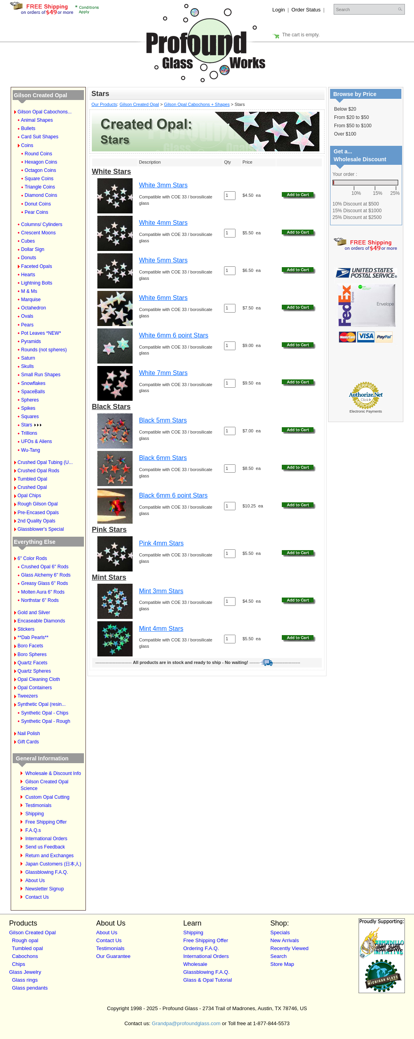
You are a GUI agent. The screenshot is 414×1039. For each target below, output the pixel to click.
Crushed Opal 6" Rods (44, 566)
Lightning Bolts (36, 283)
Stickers (25, 629)
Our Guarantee (113, 956)
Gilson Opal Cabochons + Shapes (197, 104)
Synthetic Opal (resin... (41, 704)
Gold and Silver (33, 612)
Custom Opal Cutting (47, 797)
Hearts (28, 274)
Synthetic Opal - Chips (44, 713)
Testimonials (38, 805)
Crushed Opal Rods (38, 470)
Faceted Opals (36, 266)
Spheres (30, 400)
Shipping (34, 813)
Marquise (30, 299)
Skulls (27, 366)
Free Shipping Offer (46, 822)
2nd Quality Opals (36, 521)
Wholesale (195, 964)
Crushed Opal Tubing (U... (44, 462)
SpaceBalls (33, 391)
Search (278, 956)
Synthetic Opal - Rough (45, 721)
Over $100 (345, 134)
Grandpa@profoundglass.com (186, 1023)
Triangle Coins (40, 187)
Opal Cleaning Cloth (38, 679)
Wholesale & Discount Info (53, 773)
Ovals (27, 316)
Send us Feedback (45, 847)
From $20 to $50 (351, 117)
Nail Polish (28, 733)
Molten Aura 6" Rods (43, 592)
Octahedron (33, 308)
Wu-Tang (30, 450)
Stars (31, 425)
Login (278, 10)
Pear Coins (36, 212)
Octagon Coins (40, 170)
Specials (280, 932)
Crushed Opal (32, 487)
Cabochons (25, 956)
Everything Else (34, 542)
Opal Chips (29, 495)
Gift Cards (28, 742)
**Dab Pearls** (32, 637)
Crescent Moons (38, 233)
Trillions (29, 433)
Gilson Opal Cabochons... (44, 112)
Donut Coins (38, 204)
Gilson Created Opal (40, 95)
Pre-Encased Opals (38, 512)
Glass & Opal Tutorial (207, 980)
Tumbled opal (27, 948)
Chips (18, 964)
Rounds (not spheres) (43, 350)
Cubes (28, 241)
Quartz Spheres (34, 671)
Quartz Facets (32, 663)
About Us (35, 880)
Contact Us (37, 897)
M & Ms (29, 291)
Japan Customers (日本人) (53, 864)
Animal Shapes (37, 120)
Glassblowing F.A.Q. (46, 872)
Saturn (28, 358)
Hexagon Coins (41, 162)
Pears (27, 325)
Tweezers (27, 696)
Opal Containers (34, 687)
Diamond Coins (41, 195)
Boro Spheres (31, 654)
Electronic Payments (365, 411)
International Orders (46, 838)
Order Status (306, 10)
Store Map (282, 964)
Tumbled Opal (32, 479)
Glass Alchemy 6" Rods (45, 575)
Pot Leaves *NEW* (41, 333)
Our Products (104, 104)
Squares (30, 416)
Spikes (28, 408)
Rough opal (25, 940)
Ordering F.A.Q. (201, 948)
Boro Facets (30, 646)
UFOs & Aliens (36, 441)
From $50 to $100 (353, 125)
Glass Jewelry (25, 972)
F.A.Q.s (33, 830)
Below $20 (345, 109)
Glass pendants (29, 988)
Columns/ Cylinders (41, 224)
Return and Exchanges (49, 855)
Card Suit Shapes (39, 137)
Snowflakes (33, 383)
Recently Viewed (289, 948)
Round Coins (38, 154)
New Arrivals (284, 940)
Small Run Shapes (40, 374)
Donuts (28, 257)
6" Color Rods (32, 558)
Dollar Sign (32, 249)
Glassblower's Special (40, 529)
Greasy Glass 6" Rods (44, 583)
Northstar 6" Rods (40, 600)
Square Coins (39, 178)
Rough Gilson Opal (37, 504)
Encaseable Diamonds (41, 621)
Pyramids (31, 341)
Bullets (28, 128)
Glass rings (25, 980)
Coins (27, 145)
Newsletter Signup (44, 889)
